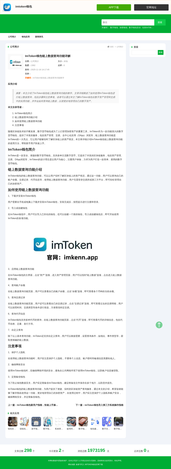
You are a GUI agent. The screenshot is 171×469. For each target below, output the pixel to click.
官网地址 (158, 7)
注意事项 (19, 125)
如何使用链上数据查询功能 (28, 121)
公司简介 (12, 37)
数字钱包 (114, 27)
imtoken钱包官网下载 (94, 464)
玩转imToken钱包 (150, 27)
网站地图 (71, 464)
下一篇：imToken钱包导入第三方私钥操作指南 (99, 405)
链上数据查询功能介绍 (26, 117)
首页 (112, 47)
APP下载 (135, 7)
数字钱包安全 (135, 27)
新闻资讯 (39, 37)
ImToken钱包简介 (23, 113)
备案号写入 (80, 464)
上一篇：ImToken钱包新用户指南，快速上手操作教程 (35, 405)
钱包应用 (26, 37)
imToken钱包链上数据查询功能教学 (48, 78)
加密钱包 (123, 27)
